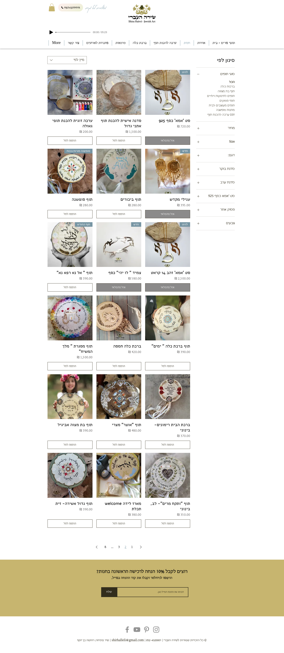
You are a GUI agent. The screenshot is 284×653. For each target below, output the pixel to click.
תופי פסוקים (227, 100)
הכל (232, 82)
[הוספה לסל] (118, 141)
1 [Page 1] (132, 547)
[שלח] (109, 592)
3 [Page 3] (119, 547)
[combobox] (67, 60)
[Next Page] (96, 547)
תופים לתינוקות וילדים (221, 96)
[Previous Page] (140, 547)
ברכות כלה (227, 86)
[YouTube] (137, 629)
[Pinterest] (146, 629)
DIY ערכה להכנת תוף (221, 114)
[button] (52, 7)
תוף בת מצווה (226, 91)
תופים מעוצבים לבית (222, 105)
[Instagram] (156, 629)
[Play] (51, 32)
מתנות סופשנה (225, 109)
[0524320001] (70, 7)
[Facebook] (127, 629)
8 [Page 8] (105, 547)
